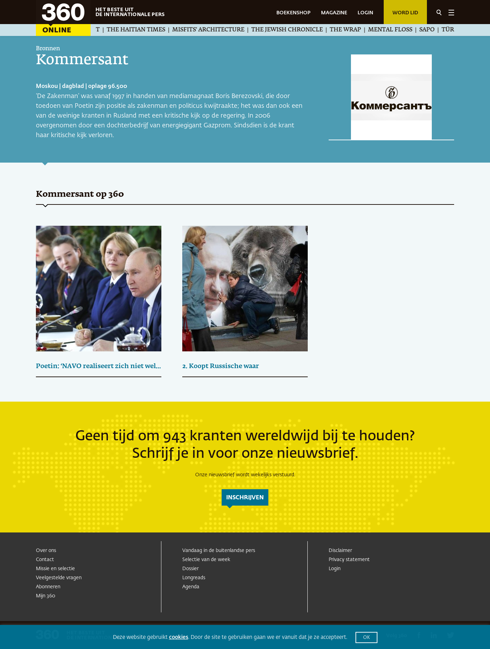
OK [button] (366, 637)
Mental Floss (396, 30)
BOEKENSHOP (293, 12)
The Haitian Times (142, 30)
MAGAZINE (334, 12)
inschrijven (245, 498)
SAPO (433, 30)
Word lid (405, 12)
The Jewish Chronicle (293, 30)
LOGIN (365, 12)
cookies (178, 637)
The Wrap (351, 30)
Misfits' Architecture (214, 30)
